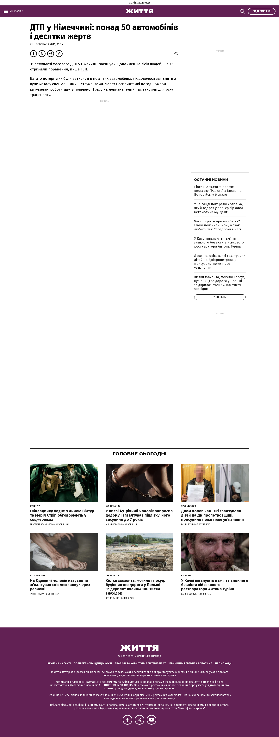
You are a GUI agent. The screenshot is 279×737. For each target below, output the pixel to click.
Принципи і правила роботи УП (190, 663)
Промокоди (223, 663)
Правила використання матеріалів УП (140, 663)
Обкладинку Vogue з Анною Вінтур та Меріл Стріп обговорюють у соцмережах (62, 515)
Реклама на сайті (59, 663)
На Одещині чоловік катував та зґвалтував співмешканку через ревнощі (60, 584)
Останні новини (211, 179)
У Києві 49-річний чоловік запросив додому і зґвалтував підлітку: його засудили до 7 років (139, 515)
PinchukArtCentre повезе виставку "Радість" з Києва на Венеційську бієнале (218, 191)
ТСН (84, 69)
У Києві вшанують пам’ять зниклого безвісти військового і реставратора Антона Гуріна (219, 243)
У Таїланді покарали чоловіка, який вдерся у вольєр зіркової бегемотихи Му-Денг (218, 208)
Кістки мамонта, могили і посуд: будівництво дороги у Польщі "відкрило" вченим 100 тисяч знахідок (219, 283)
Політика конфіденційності (93, 663)
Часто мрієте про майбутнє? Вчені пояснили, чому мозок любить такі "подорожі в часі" (218, 225)
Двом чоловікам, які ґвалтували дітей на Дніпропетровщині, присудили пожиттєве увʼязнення (219, 262)
